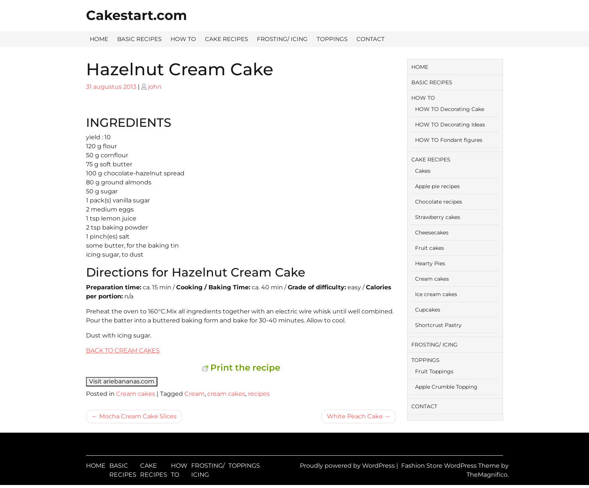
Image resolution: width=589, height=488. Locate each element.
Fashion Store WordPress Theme (451, 465)
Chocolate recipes (438, 201)
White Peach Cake (355, 416)
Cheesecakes (432, 232)
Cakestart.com (136, 15)
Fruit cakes (429, 248)
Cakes (422, 170)
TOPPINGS (332, 39)
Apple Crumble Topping (446, 386)
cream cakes (226, 393)
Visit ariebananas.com (121, 381)
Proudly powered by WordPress (348, 465)
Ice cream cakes (436, 294)
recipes (259, 393)
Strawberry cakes (437, 217)
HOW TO (183, 39)
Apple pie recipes (437, 186)
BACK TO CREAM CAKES (123, 350)
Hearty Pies (430, 263)
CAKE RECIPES (226, 39)
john (155, 86)
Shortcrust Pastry (438, 325)
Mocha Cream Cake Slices (138, 416)
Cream (194, 393)
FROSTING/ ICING (282, 39)
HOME (99, 39)
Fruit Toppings (434, 371)
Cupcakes (427, 309)
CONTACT (370, 39)
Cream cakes (135, 393)
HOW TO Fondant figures (448, 140)
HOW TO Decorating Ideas (450, 124)
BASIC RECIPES (139, 39)
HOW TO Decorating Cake (449, 109)
